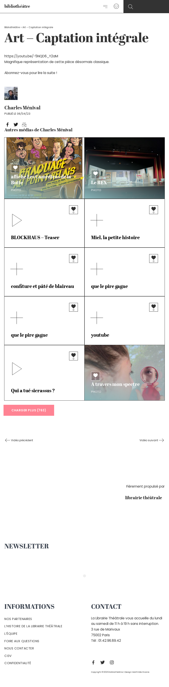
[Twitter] (103, 662)
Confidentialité (17, 663)
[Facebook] (94, 662)
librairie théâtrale (145, 498)
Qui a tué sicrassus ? (33, 391)
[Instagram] (113, 662)
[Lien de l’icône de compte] (116, 6)
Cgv (8, 656)
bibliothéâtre (17, 7)
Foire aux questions (21, 641)
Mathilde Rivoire (140, 672)
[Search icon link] (130, 7)
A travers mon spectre (115, 384)
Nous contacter (19, 648)
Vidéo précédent (21, 440)
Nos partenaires (18, 619)
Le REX (99, 183)
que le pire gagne (109, 286)
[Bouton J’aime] (15, 167)
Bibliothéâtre (12, 27)
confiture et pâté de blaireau (42, 286)
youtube (100, 335)
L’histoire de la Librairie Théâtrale (33, 626)
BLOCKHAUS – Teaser (35, 237)
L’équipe (10, 633)
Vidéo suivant (149, 440)
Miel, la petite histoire (115, 237)
